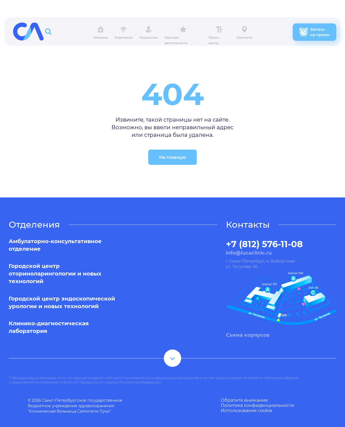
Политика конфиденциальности (257, 405)
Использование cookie (246, 410)
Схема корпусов (248, 335)
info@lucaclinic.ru (249, 253)
